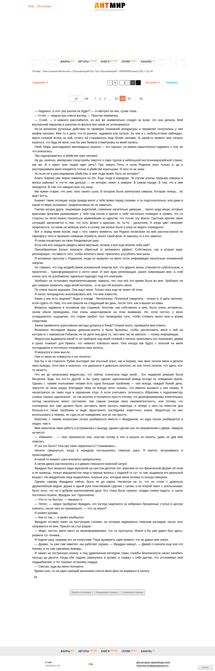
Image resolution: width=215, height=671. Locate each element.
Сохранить (172, 82)
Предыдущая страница (107, 592)
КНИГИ (105, 61)
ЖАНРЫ (65, 61)
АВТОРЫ (83, 61)
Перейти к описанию (81, 592)
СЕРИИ (125, 61)
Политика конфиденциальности (152, 665)
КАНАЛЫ (146, 61)
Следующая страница (132, 592)
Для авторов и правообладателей (153, 662)
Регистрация (44, 6)
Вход (31, 6)
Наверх (205, 667)
